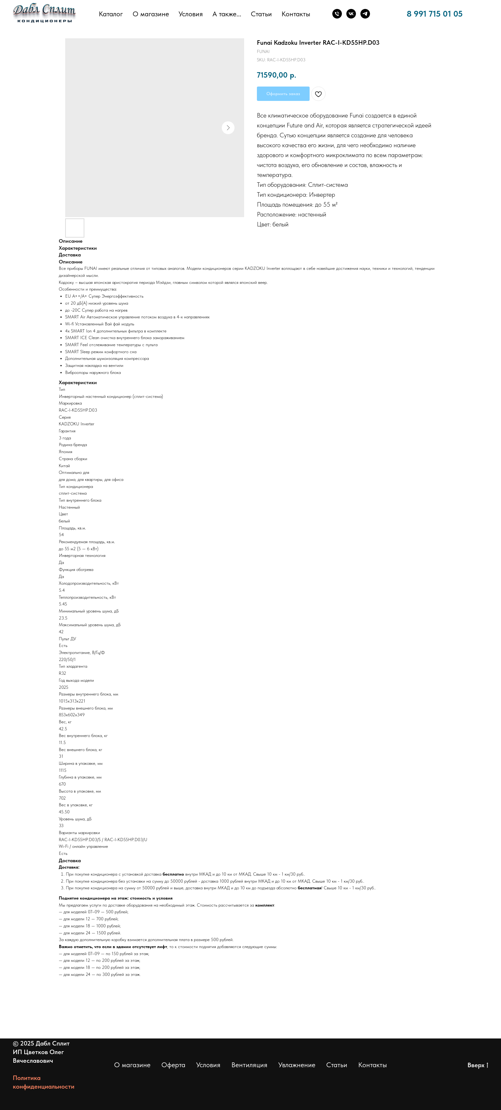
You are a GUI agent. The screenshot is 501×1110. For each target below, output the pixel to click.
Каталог (111, 14)
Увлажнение (296, 1065)
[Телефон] (337, 14)
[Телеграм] (365, 14)
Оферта (173, 1065)
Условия (191, 14)
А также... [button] (226, 14)
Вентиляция (249, 1065)
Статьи (261, 14)
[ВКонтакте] (351, 14)
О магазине (151, 14)
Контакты (295, 14)
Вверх (477, 1065)
